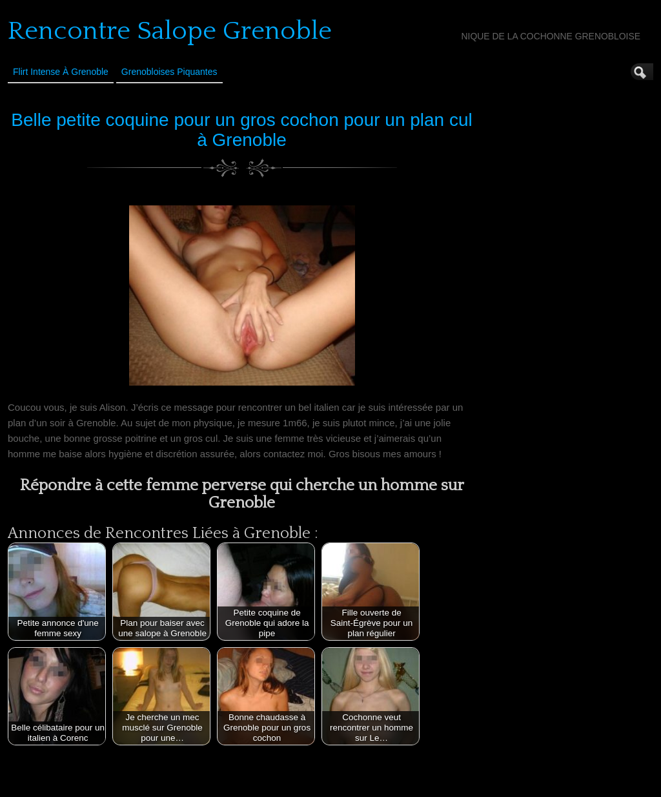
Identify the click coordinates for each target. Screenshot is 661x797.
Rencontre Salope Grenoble (170, 31)
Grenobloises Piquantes (169, 72)
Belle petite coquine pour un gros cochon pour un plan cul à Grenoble (242, 130)
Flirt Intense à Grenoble (60, 72)
